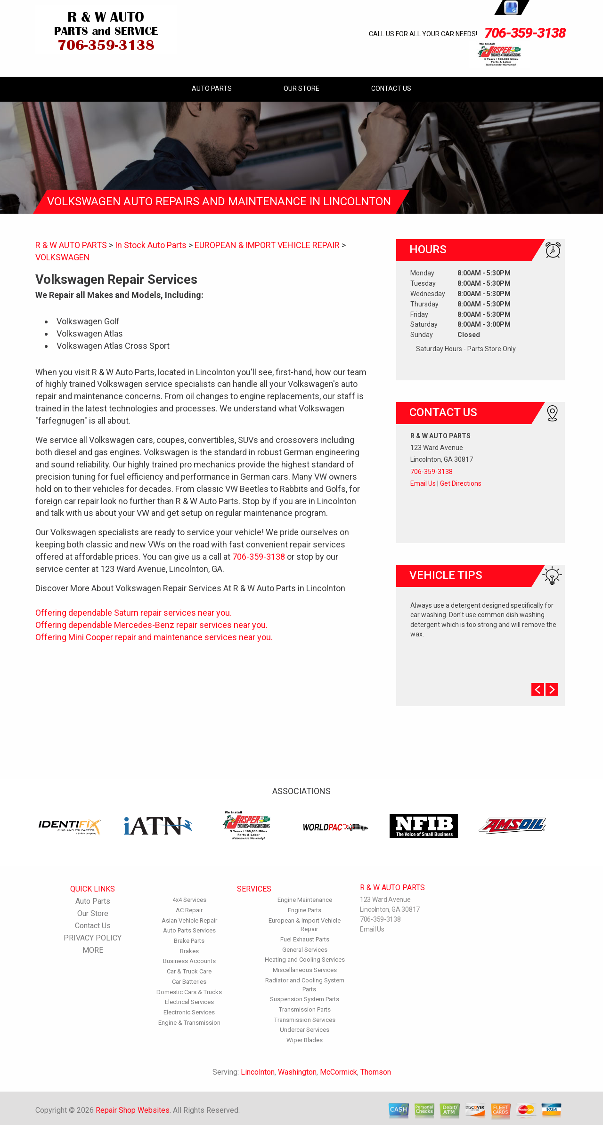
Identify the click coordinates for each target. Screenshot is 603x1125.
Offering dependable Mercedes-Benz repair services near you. (151, 625)
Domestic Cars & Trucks (189, 992)
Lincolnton (258, 1072)
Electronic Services (189, 1012)
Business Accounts (189, 960)
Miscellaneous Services (305, 969)
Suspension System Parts (304, 999)
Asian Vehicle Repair (189, 920)
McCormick (338, 1072)
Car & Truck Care (189, 971)
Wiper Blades (304, 1040)
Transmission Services (304, 1019)
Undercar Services (304, 1029)
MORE (92, 950)
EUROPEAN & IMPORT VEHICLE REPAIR (267, 245)
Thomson (375, 1072)
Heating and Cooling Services (305, 959)
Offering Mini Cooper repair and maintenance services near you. (154, 637)
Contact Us (391, 88)
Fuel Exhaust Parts (304, 939)
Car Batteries (189, 981)
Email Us (423, 483)
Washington (297, 1072)
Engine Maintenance (304, 899)
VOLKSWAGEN (62, 257)
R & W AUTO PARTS (71, 245)
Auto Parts (212, 88)
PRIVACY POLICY (93, 937)
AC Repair (189, 910)
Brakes (189, 951)
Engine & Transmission (189, 1022)
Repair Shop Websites (133, 1110)
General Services (304, 949)
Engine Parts (304, 910)
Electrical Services (189, 1001)
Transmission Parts (305, 1009)
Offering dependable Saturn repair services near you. (133, 613)
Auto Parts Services (189, 930)
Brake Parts (189, 940)
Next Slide (552, 689)
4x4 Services (189, 899)
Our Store (301, 88)
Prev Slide (537, 689)
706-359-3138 (524, 32)
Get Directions (460, 483)
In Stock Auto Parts (151, 245)
